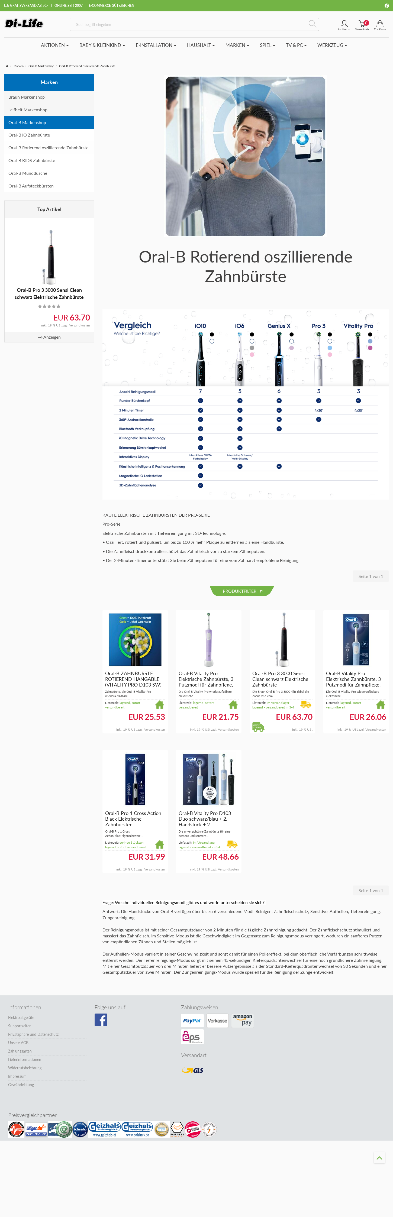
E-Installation (156, 48)
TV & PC (296, 48)
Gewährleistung (21, 1087)
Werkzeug (332, 48)
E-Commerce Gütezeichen (111, 6)
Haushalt (201, 48)
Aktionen (55, 48)
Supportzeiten (19, 1028)
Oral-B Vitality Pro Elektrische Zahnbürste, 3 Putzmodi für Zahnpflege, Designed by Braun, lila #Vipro (206, 687)
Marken (237, 48)
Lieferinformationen (24, 1062)
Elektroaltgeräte (21, 1020)
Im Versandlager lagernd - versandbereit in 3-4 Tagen (273, 710)
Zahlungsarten (20, 1053)
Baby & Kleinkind (102, 48)
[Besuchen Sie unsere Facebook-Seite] (101, 1022)
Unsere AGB (18, 1045)
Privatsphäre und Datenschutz (33, 1037)
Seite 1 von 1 (371, 578)
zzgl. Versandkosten (76, 328)
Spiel (267, 48)
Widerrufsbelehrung (24, 1070)
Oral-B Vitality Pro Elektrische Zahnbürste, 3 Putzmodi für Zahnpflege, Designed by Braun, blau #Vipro (353, 687)
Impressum (17, 1079)
